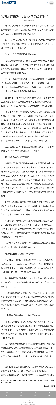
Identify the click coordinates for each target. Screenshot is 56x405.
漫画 (21, 395)
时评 (21, 392)
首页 (7, 392)
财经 (49, 392)
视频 (35, 395)
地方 (49, 395)
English (30, 399)
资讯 (35, 392)
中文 (25, 399)
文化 (7, 395)
